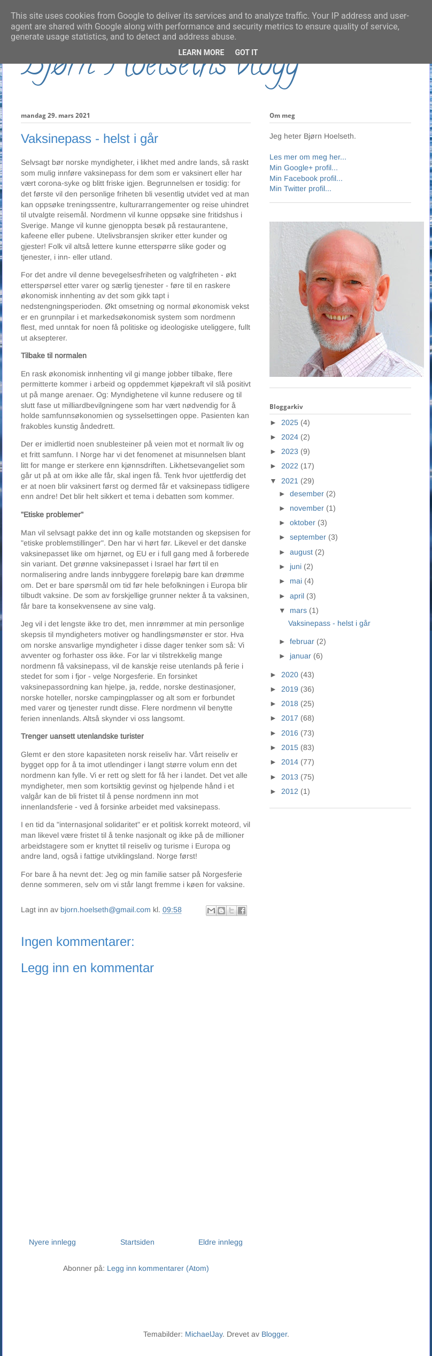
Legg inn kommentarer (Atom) (158, 1268)
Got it (246, 52)
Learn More (201, 52)
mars (299, 610)
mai (297, 581)
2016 (290, 733)
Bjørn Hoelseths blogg (160, 67)
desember (308, 493)
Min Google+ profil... (303, 167)
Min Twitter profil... (300, 188)
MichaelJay (203, 1334)
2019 (290, 689)
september (309, 537)
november (308, 508)
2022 (290, 465)
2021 (290, 480)
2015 (290, 747)
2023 (290, 451)
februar (303, 641)
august (302, 552)
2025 (290, 422)
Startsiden (137, 1242)
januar (301, 656)
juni (297, 566)
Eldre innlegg (220, 1242)
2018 (290, 703)
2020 (290, 674)
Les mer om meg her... (307, 157)
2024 (290, 437)
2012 (290, 791)
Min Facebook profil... (306, 178)
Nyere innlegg (52, 1242)
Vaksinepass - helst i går (329, 623)
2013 (290, 776)
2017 (290, 718)
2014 (290, 761)
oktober (304, 522)
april (298, 596)
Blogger (274, 1334)
